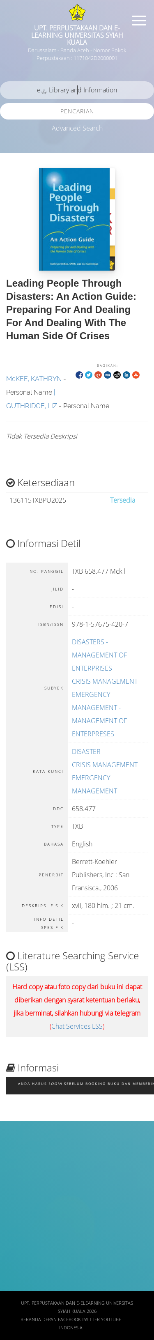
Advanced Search (77, 128)
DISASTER (86, 751)
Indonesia (71, 1328)
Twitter (91, 1319)
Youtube (111, 1319)
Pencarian (77, 111)
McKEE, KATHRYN (34, 379)
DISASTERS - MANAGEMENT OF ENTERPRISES (99, 655)
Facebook (69, 1319)
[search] (77, 90)
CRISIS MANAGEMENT (105, 681)
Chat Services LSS (77, 1026)
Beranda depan (39, 1319)
